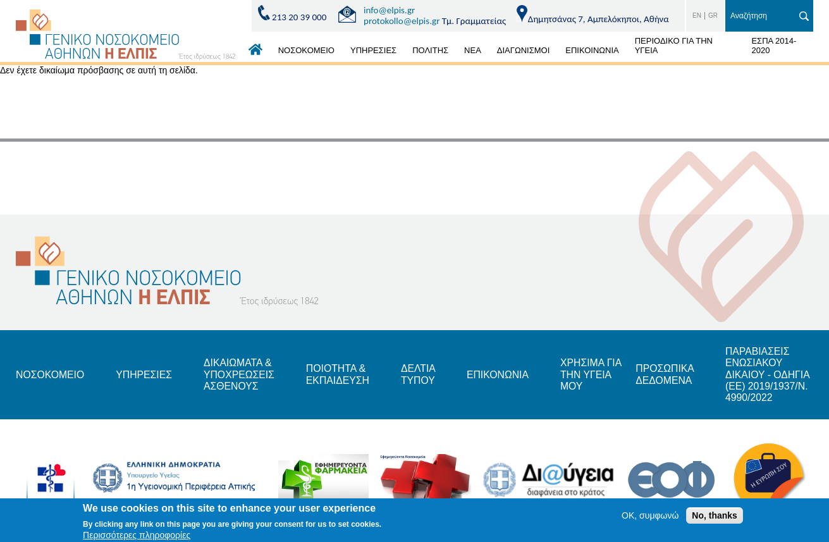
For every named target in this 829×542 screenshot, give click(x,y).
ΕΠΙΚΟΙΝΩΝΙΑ (591, 50)
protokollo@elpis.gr (401, 21)
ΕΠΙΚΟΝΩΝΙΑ (502, 374)
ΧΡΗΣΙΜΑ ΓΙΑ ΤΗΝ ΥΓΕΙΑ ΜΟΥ (596, 375)
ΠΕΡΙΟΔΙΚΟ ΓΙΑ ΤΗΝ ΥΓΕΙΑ (674, 45)
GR (713, 15)
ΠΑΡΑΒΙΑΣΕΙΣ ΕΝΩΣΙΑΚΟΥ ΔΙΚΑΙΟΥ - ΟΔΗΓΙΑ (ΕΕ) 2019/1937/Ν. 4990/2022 (775, 374)
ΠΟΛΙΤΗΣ (430, 50)
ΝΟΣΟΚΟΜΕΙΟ (306, 50)
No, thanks (714, 515)
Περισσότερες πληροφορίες (136, 535)
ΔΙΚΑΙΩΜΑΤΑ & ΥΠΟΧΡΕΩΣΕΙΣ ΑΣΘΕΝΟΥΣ (242, 375)
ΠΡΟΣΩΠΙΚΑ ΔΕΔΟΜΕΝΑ (671, 375)
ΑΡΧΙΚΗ (255, 52)
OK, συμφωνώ (650, 515)
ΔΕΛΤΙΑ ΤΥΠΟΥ (422, 375)
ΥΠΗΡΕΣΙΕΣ (373, 50)
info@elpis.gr (389, 10)
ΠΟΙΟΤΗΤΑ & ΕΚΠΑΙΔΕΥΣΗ (341, 375)
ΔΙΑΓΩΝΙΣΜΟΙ (523, 50)
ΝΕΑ (472, 50)
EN (696, 15)
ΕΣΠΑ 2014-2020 (773, 45)
